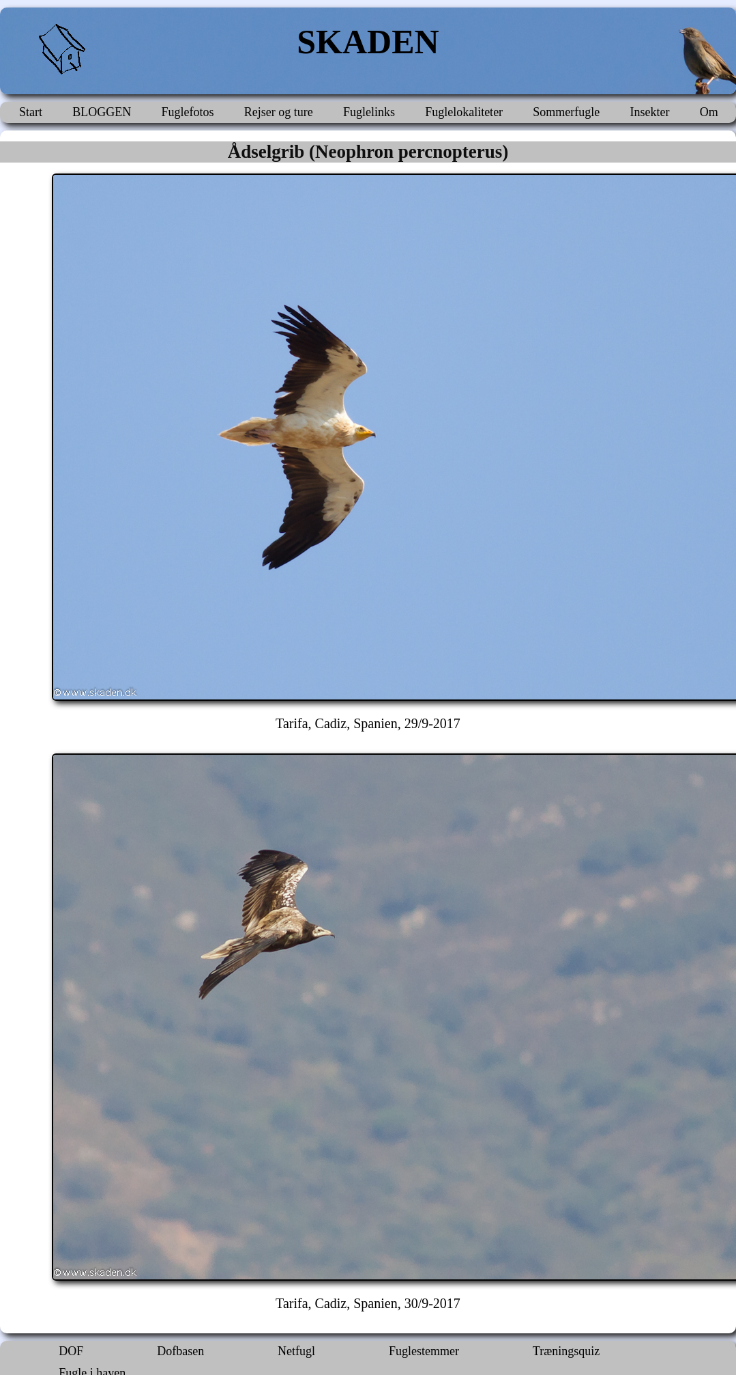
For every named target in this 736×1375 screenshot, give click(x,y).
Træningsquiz (566, 1351)
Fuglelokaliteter (464, 112)
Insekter (650, 112)
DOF (71, 1351)
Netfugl (296, 1351)
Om (709, 112)
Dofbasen (180, 1351)
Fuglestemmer (424, 1351)
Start (30, 112)
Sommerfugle (566, 112)
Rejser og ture (278, 112)
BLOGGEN (101, 112)
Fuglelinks (369, 112)
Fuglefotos (187, 112)
